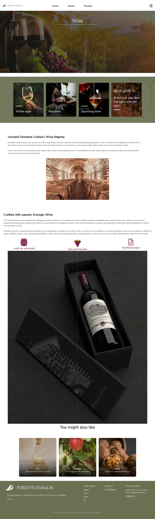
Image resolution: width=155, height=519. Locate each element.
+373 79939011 (110, 490)
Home (55, 6)
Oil (85, 500)
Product (88, 6)
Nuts (85, 493)
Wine (86, 497)
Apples (86, 490)
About (71, 6)
